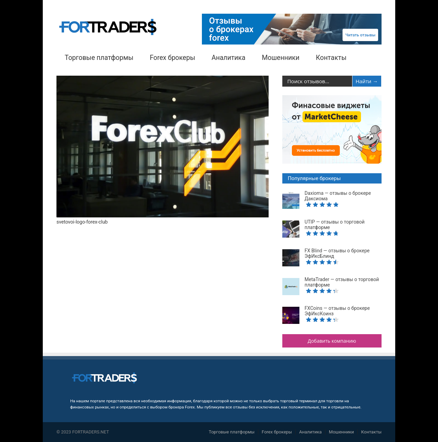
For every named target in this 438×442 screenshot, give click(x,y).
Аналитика (228, 58)
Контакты (331, 58)
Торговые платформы (99, 58)
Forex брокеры (172, 58)
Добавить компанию (332, 341)
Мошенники (280, 58)
